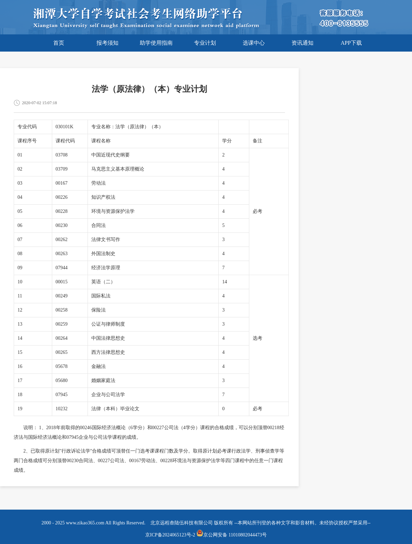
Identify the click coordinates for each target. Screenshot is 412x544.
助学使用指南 (156, 43)
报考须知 (107, 43)
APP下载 (351, 43)
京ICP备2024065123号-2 (170, 534)
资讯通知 (302, 43)
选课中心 (254, 43)
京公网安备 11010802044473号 (231, 534)
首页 (58, 43)
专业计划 (205, 43)
